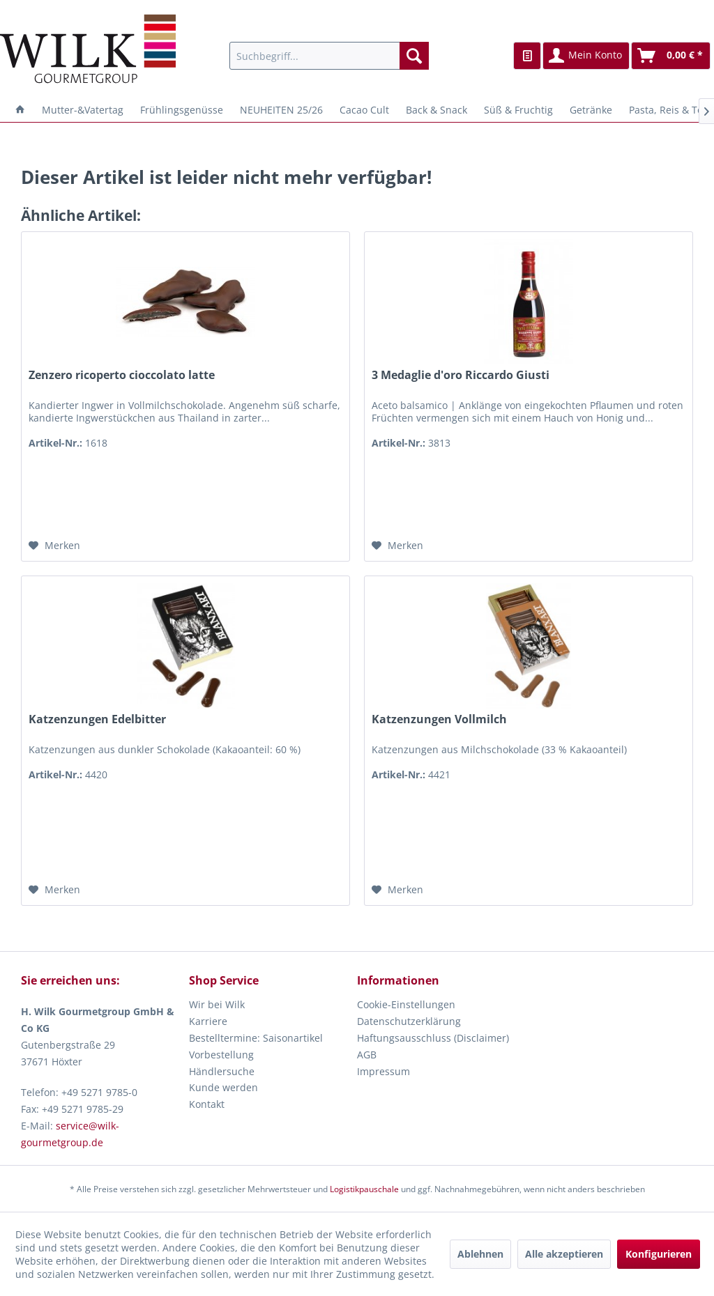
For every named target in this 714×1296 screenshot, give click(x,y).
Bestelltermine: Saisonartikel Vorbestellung (256, 1046)
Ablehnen (480, 1253)
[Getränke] (591, 110)
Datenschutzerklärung (409, 1021)
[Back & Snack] (436, 110)
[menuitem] (329, 56)
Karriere (208, 1021)
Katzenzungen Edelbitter (97, 719)
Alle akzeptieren (564, 1253)
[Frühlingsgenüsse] (181, 110)
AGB (367, 1054)
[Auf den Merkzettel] (54, 545)
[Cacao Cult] (364, 110)
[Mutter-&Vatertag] (82, 110)
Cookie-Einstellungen (406, 1004)
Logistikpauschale (364, 1189)
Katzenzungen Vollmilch (439, 719)
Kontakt (207, 1104)
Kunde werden (223, 1087)
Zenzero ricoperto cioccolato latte (122, 375)
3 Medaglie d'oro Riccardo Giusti (460, 375)
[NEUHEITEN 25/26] (281, 110)
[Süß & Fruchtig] (518, 110)
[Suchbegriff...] (329, 56)
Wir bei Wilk (217, 1004)
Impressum (383, 1071)
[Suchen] (414, 56)
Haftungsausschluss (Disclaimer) (433, 1037)
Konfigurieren (658, 1253)
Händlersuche (222, 1071)
